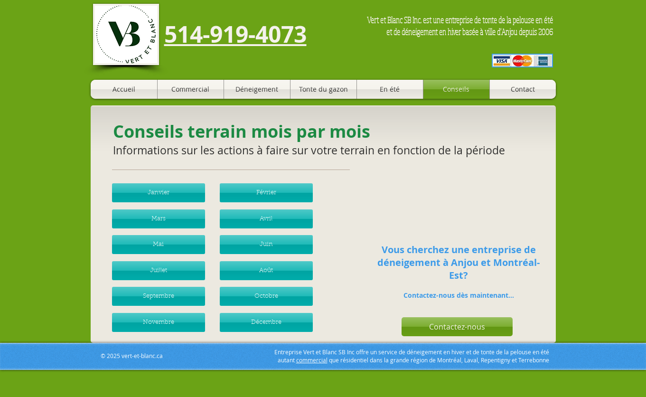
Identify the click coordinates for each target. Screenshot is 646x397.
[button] (158, 192)
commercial (312, 360)
